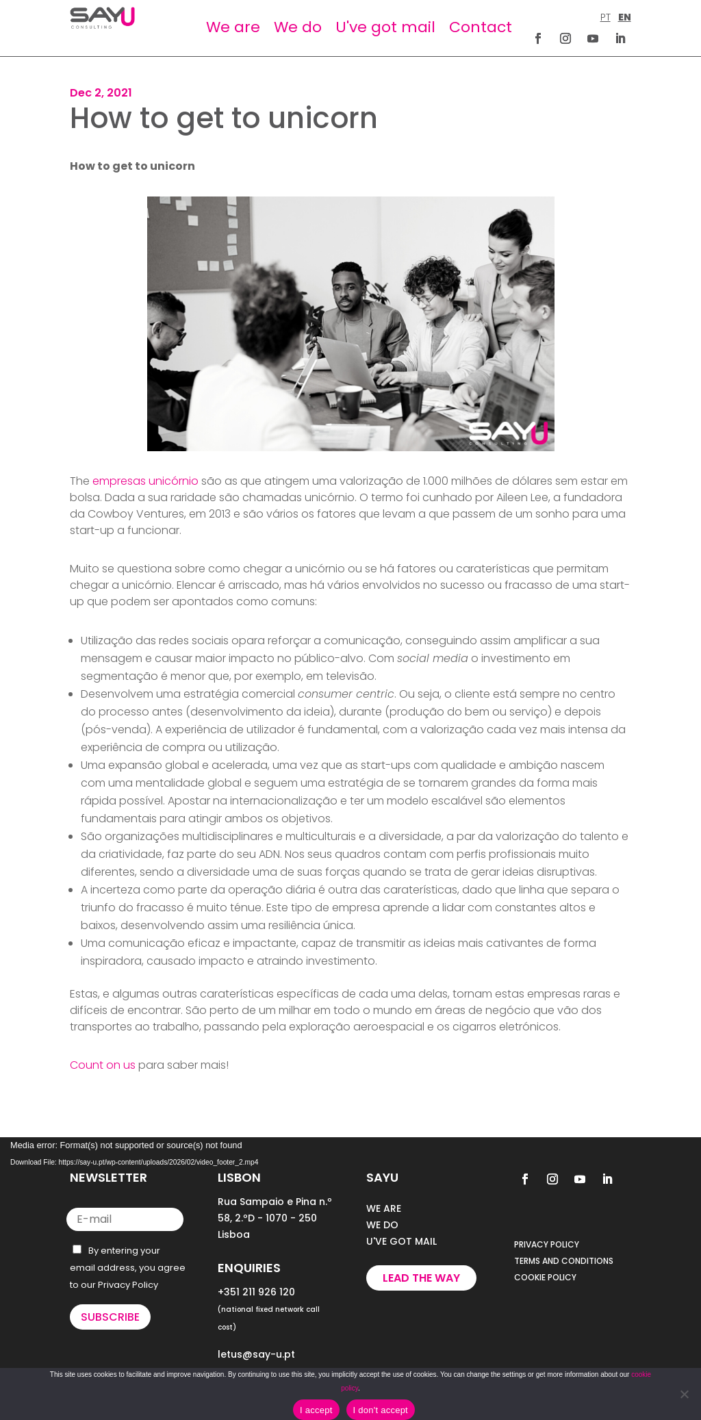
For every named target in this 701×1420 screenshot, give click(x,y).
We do (298, 27)
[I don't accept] (684, 1394)
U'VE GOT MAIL (401, 1241)
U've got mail (385, 27)
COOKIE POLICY (545, 1277)
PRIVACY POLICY (546, 1244)
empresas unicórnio (145, 481)
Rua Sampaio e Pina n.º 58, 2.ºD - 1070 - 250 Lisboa (275, 1218)
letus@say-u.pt (256, 1354)
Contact (480, 27)
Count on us (103, 1065)
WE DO (382, 1225)
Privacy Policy (128, 1284)
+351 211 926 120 (256, 1292)
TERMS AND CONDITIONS (563, 1261)
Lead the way (421, 1278)
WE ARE (383, 1208)
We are (233, 27)
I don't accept (380, 1410)
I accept (316, 1410)
